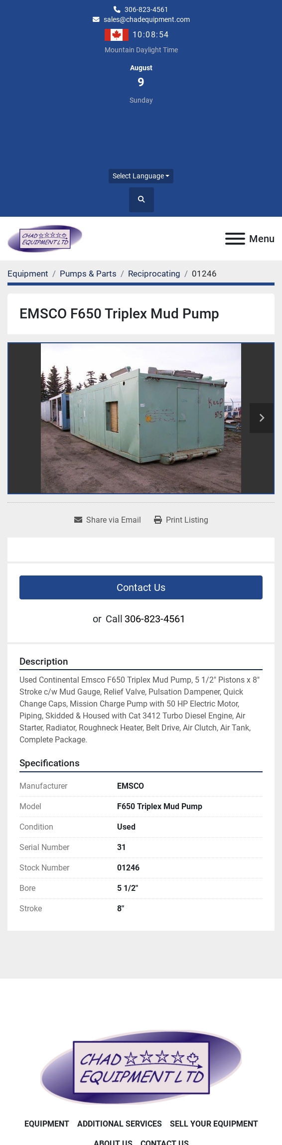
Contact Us (141, 587)
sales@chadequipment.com (147, 19)
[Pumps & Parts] (88, 274)
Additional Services (119, 1124)
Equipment (46, 1124)
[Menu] (235, 239)
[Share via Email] (107, 520)
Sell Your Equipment (214, 1124)
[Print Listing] (181, 520)
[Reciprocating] (154, 274)
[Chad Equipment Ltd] (140, 1066)
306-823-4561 (146, 9)
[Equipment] (27, 274)
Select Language (138, 176)
